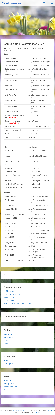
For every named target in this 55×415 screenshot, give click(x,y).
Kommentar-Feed (10, 387)
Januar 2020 (8, 337)
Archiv (6, 360)
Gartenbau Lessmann (11, 3)
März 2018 (7, 344)
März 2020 (8, 334)
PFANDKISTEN (9, 297)
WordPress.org (9, 390)
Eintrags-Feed (9, 384)
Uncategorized (9, 364)
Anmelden (7, 380)
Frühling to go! (9, 291)
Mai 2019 (7, 340)
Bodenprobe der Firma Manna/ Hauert (17, 303)
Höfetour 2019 (9, 300)
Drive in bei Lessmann (12, 294)
